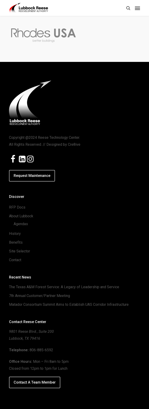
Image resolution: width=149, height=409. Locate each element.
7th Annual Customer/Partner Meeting (39, 296)
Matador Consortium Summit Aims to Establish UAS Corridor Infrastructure (69, 304)
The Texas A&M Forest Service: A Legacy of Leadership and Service (64, 287)
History (15, 233)
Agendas (21, 224)
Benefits (16, 242)
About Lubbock (21, 216)
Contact (15, 260)
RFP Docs (17, 207)
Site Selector (19, 251)
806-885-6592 (41, 350)
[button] (137, 8)
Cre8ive (74, 144)
